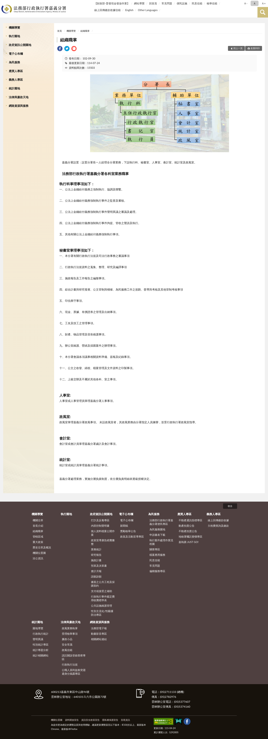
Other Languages (148, 10)
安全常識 (67, 644)
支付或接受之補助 (101, 591)
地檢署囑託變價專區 (190, 536)
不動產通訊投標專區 (190, 520)
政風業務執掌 (70, 628)
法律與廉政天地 (18, 97)
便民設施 (182, 3)
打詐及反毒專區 (100, 520)
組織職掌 (85, 30)
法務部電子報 (99, 628)
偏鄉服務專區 (157, 571)
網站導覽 (139, 3)
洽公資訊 (38, 558)
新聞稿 (124, 525)
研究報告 (96, 554)
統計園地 (14, 88)
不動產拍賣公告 (188, 531)
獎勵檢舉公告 (128, 531)
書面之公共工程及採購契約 (103, 583)
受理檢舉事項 (70, 633)
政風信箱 (67, 650)
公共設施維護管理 (101, 605)
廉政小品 (67, 639)
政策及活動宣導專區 (132, 536)
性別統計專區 (40, 644)
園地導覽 (38, 628)
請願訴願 (96, 576)
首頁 (59, 30)
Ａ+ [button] (264, 3)
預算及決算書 (99, 565)
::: (3, 3)
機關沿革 (38, 520)
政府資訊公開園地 (20, 44)
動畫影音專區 (99, 633)
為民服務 (14, 62)
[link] (60, 49)
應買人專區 (16, 71)
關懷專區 (154, 549)
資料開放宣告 (72, 719)
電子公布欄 (16, 53)
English (129, 10)
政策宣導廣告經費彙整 (103, 542)
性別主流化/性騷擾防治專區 (102, 612)
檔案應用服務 (157, 554)
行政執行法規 (70, 664)
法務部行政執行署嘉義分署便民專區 (161, 522)
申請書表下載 (157, 534)
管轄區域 (38, 536)
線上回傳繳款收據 (218, 520)
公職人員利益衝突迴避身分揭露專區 (74, 671)
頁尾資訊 (125, 719)
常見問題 (167, 3)
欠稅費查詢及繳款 (218, 525)
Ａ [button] (254, 3)
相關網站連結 (99, 639)
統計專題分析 (40, 650)
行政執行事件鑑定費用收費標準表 (103, 598)
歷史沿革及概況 (42, 547)
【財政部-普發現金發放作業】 (112, 3)
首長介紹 (38, 525)
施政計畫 (96, 560)
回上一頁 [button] (238, 48)
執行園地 (14, 36)
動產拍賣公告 (186, 525)
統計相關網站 (40, 655)
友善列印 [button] (255, 48)
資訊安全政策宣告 (90, 719)
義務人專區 (16, 79)
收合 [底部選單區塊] (230, 506)
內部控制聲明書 (100, 525)
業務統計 (96, 549)
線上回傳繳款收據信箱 (107, 10)
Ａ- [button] (245, 3)
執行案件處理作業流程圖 (161, 542)
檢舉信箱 (212, 3)
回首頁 (153, 3)
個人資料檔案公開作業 (103, 532)
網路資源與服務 (18, 105)
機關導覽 (14, 27)
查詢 (262, 12)
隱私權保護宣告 (110, 719)
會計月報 (96, 571)
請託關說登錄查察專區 (74, 657)
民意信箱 (197, 3)
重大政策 (38, 542)
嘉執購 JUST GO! (189, 542)
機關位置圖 (39, 552)
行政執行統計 (40, 633)
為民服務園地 (157, 529)
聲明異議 (38, 639)
